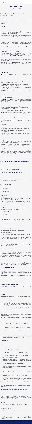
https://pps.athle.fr (13, 62)
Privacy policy (23, 421)
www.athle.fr (26, 46)
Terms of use (4, 421)
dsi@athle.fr (24, 404)
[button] (26, 2)
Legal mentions (27, 421)
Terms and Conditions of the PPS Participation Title (14, 421)
